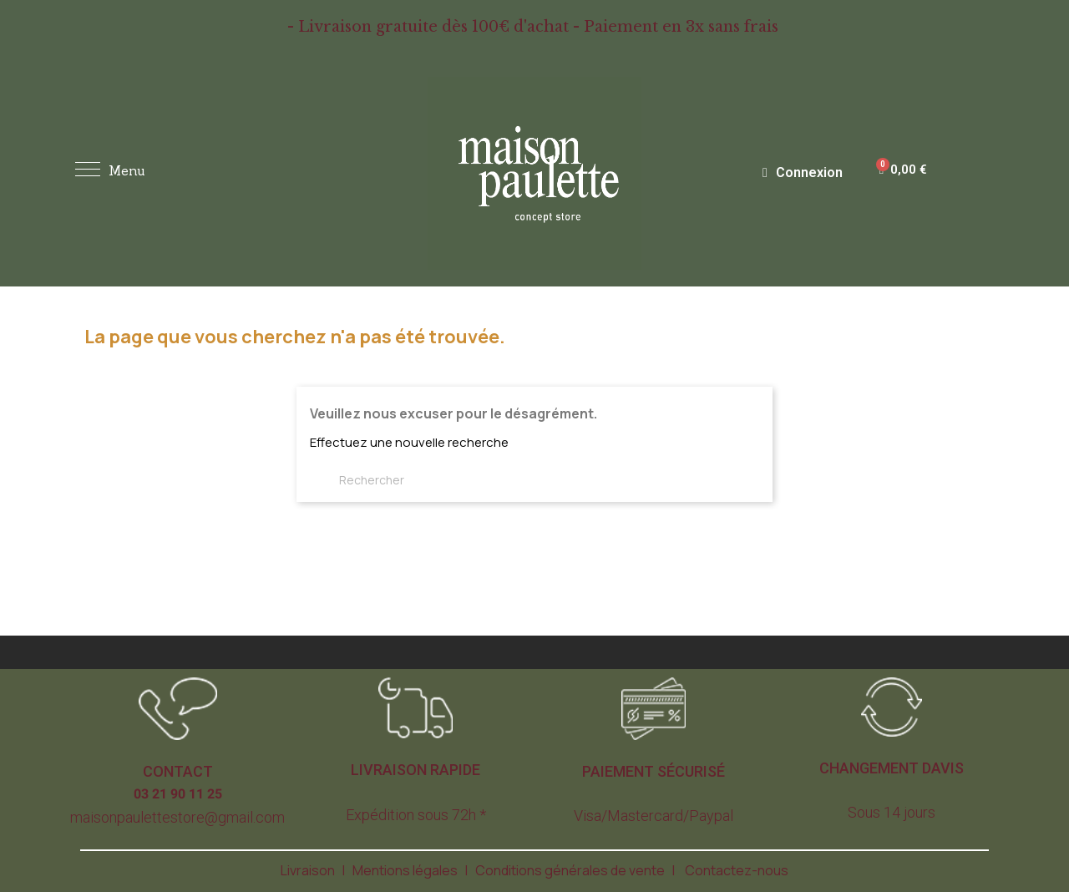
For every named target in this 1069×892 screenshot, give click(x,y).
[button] (178, 772)
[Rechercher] (396, 480)
